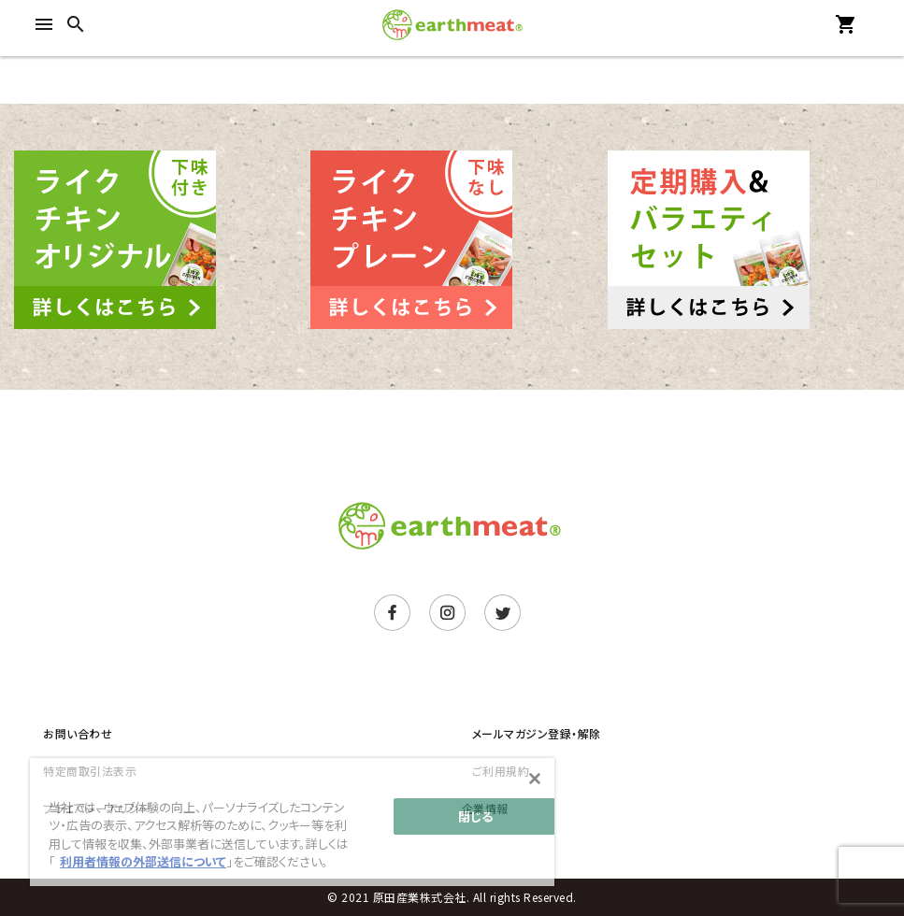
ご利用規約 (501, 771)
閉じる (475, 816)
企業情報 (485, 808)
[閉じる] (534, 778)
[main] (292, 822)
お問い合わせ (77, 733)
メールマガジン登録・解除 (536, 733)
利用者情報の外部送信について (143, 861)
